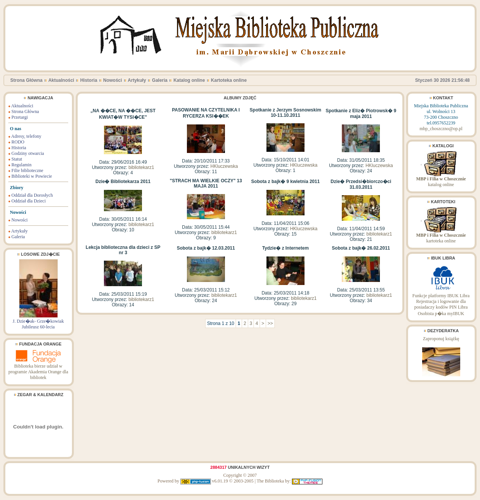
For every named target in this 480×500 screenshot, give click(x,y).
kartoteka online (441, 236)
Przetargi (19, 117)
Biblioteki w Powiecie (31, 176)
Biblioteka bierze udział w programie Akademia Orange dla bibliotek (38, 369)
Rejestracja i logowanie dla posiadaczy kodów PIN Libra (440, 304)
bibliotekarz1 (141, 167)
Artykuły (137, 80)
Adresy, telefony (26, 136)
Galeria (159, 80)
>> (270, 323)
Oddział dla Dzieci (28, 201)
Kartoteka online (229, 80)
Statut (16, 159)
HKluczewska (224, 166)
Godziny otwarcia (27, 153)
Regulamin (21, 164)
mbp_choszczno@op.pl (440, 128)
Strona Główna (26, 80)
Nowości (112, 80)
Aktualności (61, 80)
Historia (88, 80)
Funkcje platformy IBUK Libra (440, 295)
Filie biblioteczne (27, 170)
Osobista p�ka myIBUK (441, 313)
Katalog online (189, 80)
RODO (17, 142)
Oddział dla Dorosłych (32, 195)
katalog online (441, 179)
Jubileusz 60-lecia (38, 327)
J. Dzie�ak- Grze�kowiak (38, 321)
